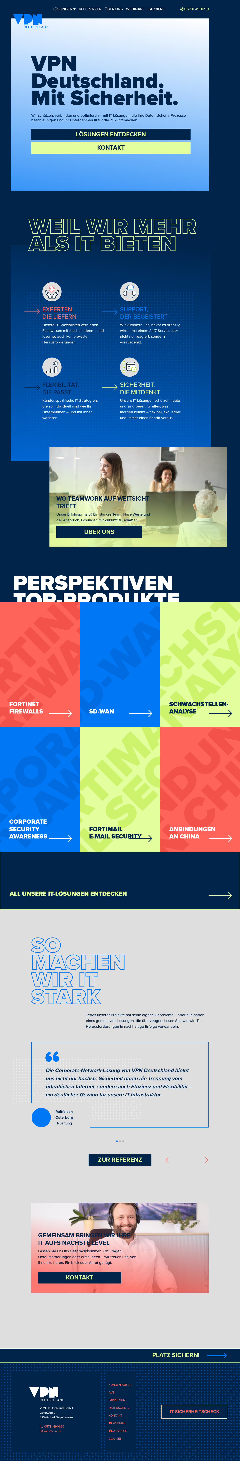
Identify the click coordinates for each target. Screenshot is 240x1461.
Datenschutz (119, 1415)
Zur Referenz (120, 1160)
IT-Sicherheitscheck (194, 1419)
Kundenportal (120, 1392)
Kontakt (111, 148)
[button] (117, 1141)
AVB (112, 1400)
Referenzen (90, 9)
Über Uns (114, 9)
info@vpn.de (50, 1438)
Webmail (117, 1431)
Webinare (135, 9)
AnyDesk (118, 1438)
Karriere (156, 9)
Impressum (117, 1407)
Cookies (115, 1446)
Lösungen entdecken (111, 134)
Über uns (99, 532)
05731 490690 (52, 1434)
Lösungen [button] (64, 9)
